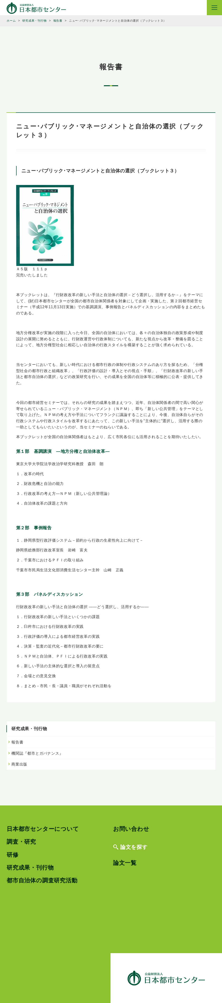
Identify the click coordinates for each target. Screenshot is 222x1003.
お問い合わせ (131, 829)
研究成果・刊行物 (30, 867)
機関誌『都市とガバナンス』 (37, 753)
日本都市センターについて (43, 829)
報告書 (17, 742)
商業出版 (19, 764)
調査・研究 (21, 841)
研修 (12, 855)
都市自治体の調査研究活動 (42, 880)
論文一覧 (125, 863)
